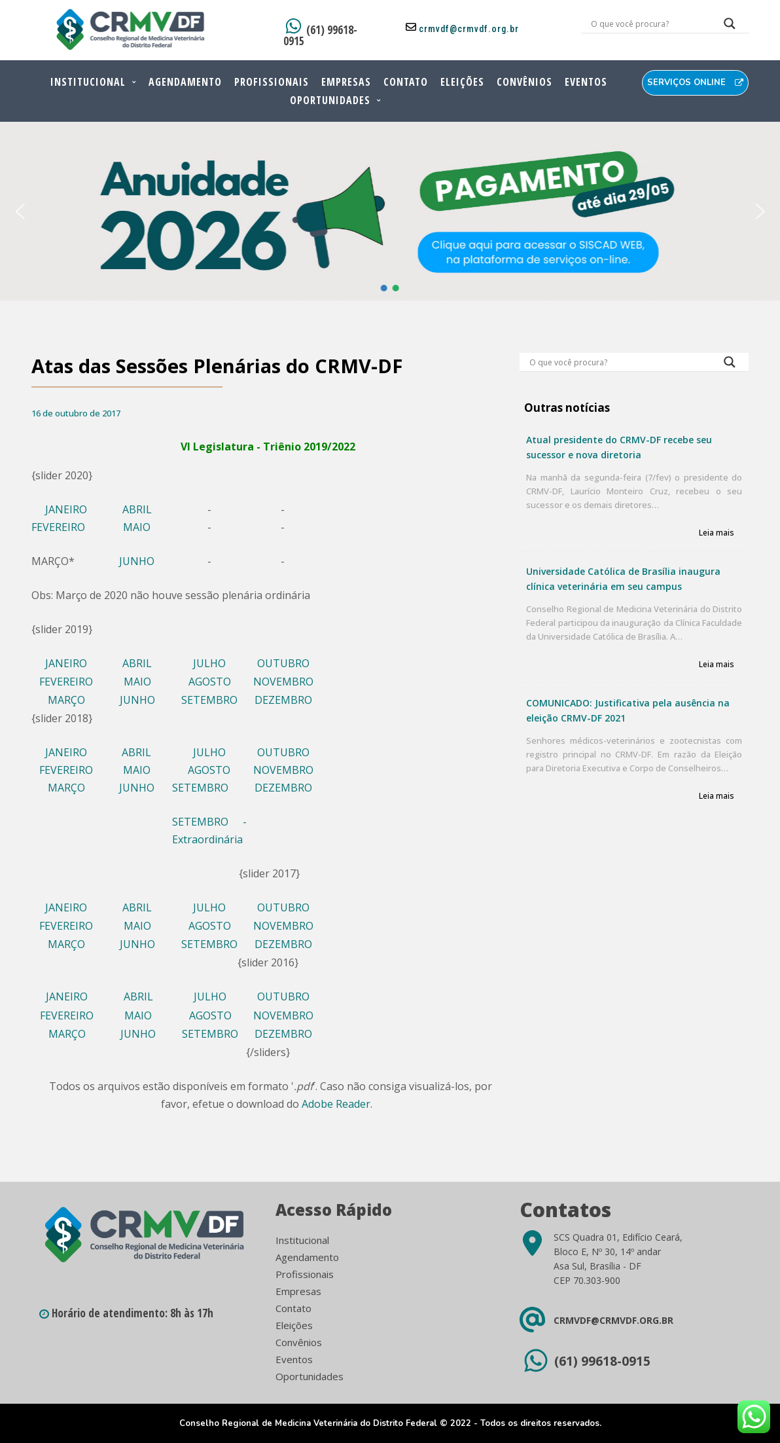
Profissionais (271, 82)
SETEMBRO (209, 700)
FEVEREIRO (58, 527)
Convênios (524, 82)
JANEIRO (66, 509)
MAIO (137, 527)
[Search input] (649, 23)
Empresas (346, 82)
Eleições (462, 82)
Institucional (88, 82)
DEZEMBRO (283, 700)
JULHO (209, 663)
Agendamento (185, 82)
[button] (19, 211)
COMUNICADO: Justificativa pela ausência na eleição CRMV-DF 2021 (628, 710)
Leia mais (716, 533)
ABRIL (137, 509)
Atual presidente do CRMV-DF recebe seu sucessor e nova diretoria (619, 447)
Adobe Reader (336, 1104)
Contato (405, 82)
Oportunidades (330, 100)
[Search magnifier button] (730, 26)
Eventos (586, 82)
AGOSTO (209, 681)
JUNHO (136, 561)
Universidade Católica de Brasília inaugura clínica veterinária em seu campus (623, 579)
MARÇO (66, 700)
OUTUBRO (283, 663)
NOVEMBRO (283, 681)
